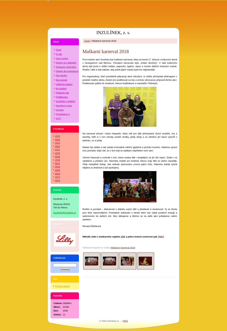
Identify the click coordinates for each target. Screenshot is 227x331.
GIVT (58, 118)
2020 (57, 153)
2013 (57, 177)
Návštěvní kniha (64, 105)
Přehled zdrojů (62, 286)
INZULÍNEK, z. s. (113, 32)
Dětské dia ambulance (67, 71)
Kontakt (59, 110)
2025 (57, 136)
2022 (57, 146)
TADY (161, 236)
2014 (57, 173)
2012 (57, 180)
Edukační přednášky (66, 67)
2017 (57, 163)
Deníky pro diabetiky (66, 62)
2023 (57, 143)
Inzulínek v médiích (65, 101)
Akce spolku (62, 58)
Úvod (87, 41)
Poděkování (62, 97)
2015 (57, 170)
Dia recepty (61, 80)
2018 (57, 160)
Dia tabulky (61, 75)
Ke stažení (61, 88)
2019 (57, 156)
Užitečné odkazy (64, 84)
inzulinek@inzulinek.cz (64, 212)
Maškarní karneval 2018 (123, 247)
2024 (57, 139)
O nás (59, 54)
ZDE (123, 236)
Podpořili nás (62, 92)
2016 (57, 166)
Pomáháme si (63, 114)
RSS (125, 321)
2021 (57, 149)
